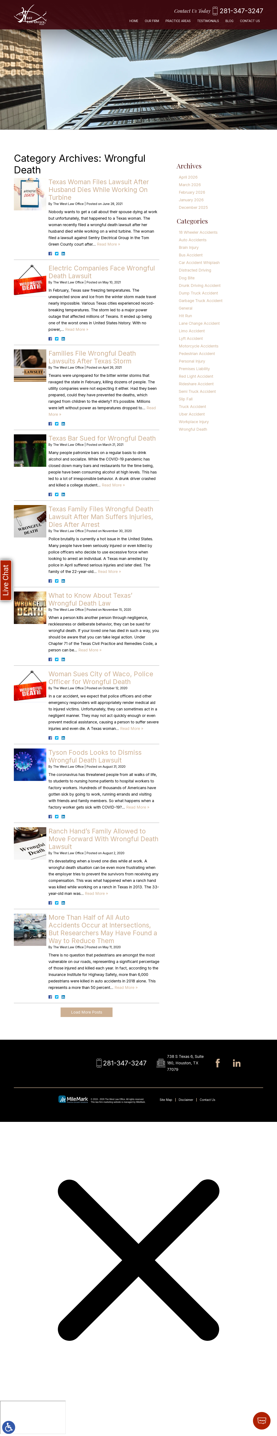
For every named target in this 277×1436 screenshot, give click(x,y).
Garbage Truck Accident (200, 300)
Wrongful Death (193, 429)
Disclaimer (186, 1100)
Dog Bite (187, 278)
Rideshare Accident (196, 384)
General (185, 308)
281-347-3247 (241, 11)
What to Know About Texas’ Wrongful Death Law (90, 599)
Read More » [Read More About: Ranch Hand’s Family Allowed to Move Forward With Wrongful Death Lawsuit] (96, 893)
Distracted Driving (195, 270)
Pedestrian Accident (197, 353)
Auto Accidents (192, 240)
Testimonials (208, 21)
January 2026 (191, 200)
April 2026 (188, 177)
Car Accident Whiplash (199, 262)
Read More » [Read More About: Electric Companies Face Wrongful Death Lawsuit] (76, 329)
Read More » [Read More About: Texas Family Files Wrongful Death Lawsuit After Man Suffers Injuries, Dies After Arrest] (109, 571)
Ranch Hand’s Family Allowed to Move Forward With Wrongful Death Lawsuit (103, 839)
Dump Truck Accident (198, 293)
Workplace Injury (194, 421)
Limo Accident (192, 331)
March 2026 (190, 184)
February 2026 (192, 192)
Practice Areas (178, 21)
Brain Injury (189, 247)
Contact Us (250, 21)
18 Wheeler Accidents (198, 232)
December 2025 (193, 207)
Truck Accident (192, 406)
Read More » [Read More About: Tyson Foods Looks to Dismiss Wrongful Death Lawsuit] (137, 807)
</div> (33, 1417)
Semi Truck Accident (197, 391)
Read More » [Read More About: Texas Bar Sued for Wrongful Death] (113, 485)
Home (133, 21)
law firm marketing (104, 1102)
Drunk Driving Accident (200, 285)
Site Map (166, 1100)
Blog (229, 21)
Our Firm (152, 21)
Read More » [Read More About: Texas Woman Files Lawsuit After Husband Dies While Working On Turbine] (108, 244)
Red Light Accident (196, 376)
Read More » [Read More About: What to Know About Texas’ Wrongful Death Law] (89, 650)
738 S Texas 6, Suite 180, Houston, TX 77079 (185, 1063)
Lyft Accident (191, 338)
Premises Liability (194, 368)
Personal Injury (192, 361)
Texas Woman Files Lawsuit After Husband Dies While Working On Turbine (98, 189)
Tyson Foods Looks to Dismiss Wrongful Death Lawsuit (95, 756)
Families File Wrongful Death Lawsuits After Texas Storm (92, 357)
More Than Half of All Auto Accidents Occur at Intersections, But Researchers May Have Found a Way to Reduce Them (102, 929)
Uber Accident (192, 414)
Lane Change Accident (199, 323)
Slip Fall (186, 399)
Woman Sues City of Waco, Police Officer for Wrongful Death (100, 678)
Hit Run (185, 315)
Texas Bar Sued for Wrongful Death (102, 438)
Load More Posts (86, 1012)
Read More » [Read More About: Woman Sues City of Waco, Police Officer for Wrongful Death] (131, 728)
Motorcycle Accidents (198, 346)
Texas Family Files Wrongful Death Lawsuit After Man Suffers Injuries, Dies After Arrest (100, 516)
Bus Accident (191, 255)
